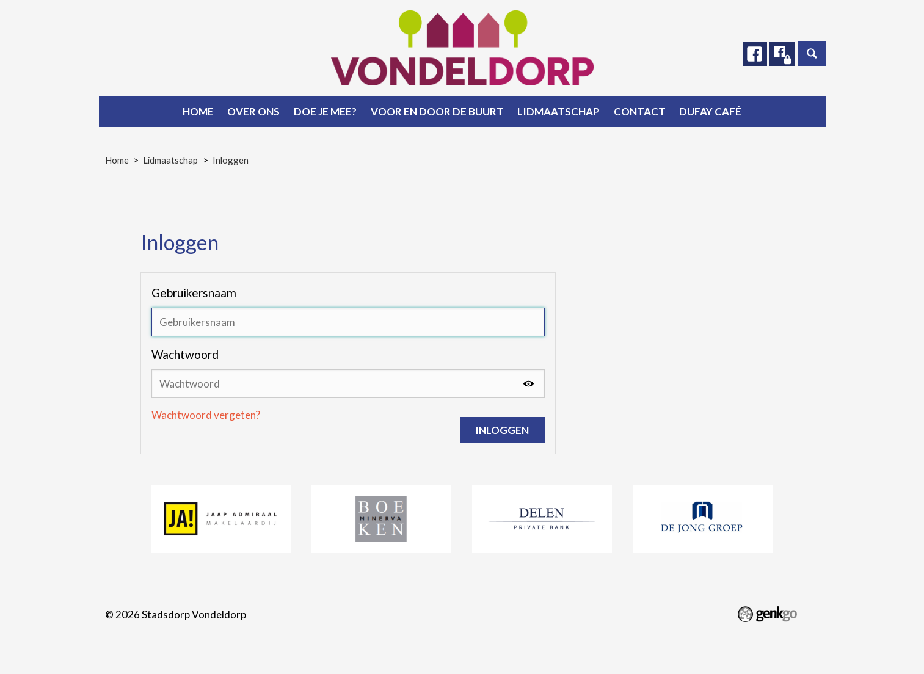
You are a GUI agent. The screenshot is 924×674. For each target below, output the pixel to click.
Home (198, 111)
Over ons (253, 111)
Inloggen (231, 159)
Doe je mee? (325, 111)
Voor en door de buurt (437, 111)
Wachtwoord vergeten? (205, 414)
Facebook (755, 54)
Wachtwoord (185, 354)
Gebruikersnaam (193, 293)
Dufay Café (710, 111)
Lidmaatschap (558, 111)
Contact (640, 111)
